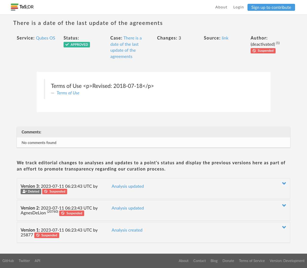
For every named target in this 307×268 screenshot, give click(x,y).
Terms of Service (252, 260)
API (37, 260)
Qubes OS (45, 37)
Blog (214, 260)
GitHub (8, 260)
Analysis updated (128, 186)
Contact (199, 260)
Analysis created (127, 230)
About (221, 7)
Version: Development (287, 260)
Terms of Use (68, 92)
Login (238, 7)
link (225, 37)
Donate (228, 260)
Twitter (24, 260)
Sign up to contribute (271, 7)
